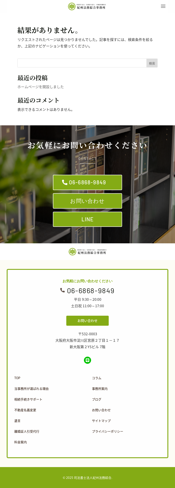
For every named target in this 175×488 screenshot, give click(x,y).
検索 (152, 63)
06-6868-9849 (87, 182)
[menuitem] (48, 377)
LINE (87, 219)
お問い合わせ (87, 200)
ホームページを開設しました (40, 86)
